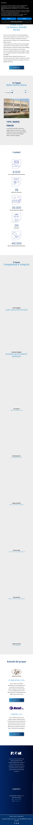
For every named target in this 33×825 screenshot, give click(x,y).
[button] (31, 2)
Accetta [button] (24, 18)
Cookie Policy (20, 816)
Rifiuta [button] (8, 18)
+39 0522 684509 (17, 799)
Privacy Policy (12, 816)
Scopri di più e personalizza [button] (16, 21)
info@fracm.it (17, 801)
